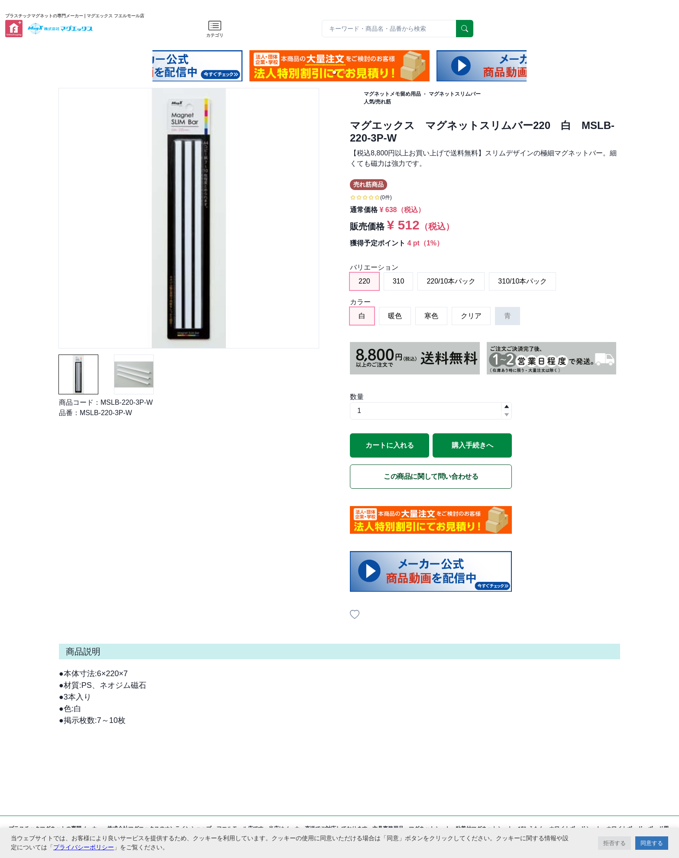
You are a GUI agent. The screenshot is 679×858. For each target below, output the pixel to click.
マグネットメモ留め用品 (392, 94)
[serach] (464, 28)
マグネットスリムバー (455, 94)
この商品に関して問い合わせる (431, 476)
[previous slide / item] (158, 65)
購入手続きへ (472, 445)
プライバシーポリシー (83, 847)
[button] (334, 72)
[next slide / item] (520, 65)
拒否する (614, 843)
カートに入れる (389, 445)
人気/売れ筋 (377, 102)
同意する (651, 843)
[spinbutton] (431, 410)
